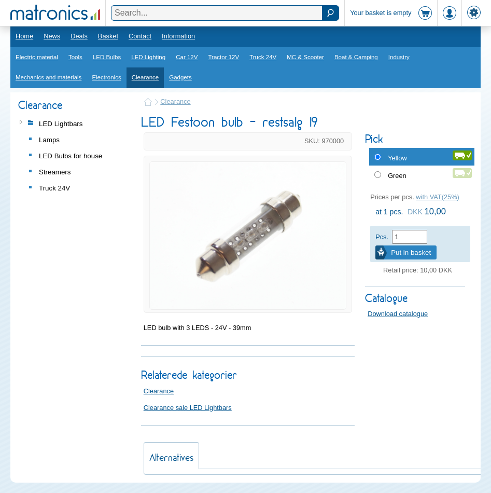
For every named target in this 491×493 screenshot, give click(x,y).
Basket (108, 36)
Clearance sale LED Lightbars (188, 408)
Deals (79, 36)
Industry (399, 57)
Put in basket (411, 252)
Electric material (37, 57)
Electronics (106, 77)
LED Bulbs (107, 57)
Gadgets (180, 77)
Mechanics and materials (48, 77)
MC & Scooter (305, 57)
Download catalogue (398, 314)
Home (24, 36)
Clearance (145, 77)
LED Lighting (148, 57)
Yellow (397, 158)
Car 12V (187, 57)
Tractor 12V (223, 57)
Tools (75, 57)
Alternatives (171, 457)
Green (397, 176)
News (52, 36)
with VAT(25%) (437, 197)
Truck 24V (262, 57)
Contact (140, 36)
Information (178, 36)
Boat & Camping (356, 57)
